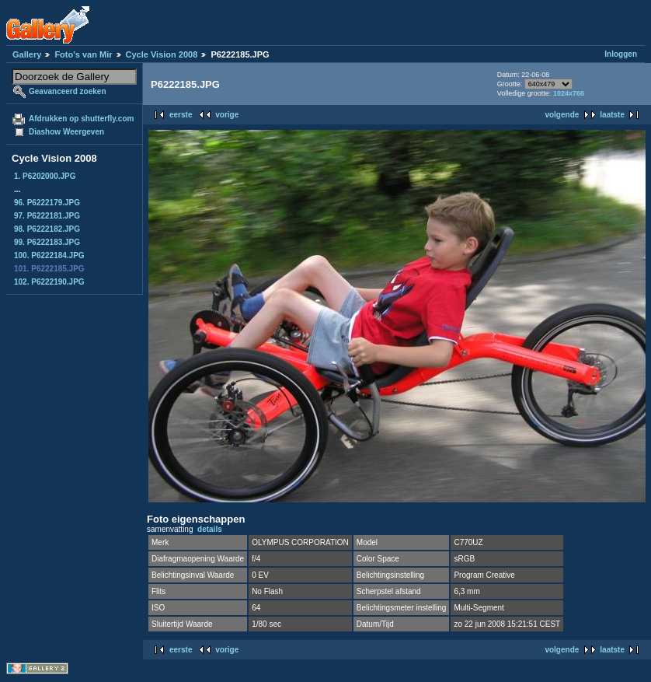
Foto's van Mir (83, 54)
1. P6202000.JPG (45, 176)
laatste (612, 114)
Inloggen (620, 54)
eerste (180, 114)
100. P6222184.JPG (49, 255)
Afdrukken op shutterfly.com (81, 118)
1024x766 (568, 93)
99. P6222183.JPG (47, 242)
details (209, 529)
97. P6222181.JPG (47, 216)
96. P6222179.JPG (47, 202)
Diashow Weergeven (66, 132)
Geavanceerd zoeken (67, 91)
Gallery (26, 54)
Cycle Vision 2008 (162, 54)
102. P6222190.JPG (49, 282)
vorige (226, 114)
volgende (562, 114)
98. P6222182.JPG (47, 229)
